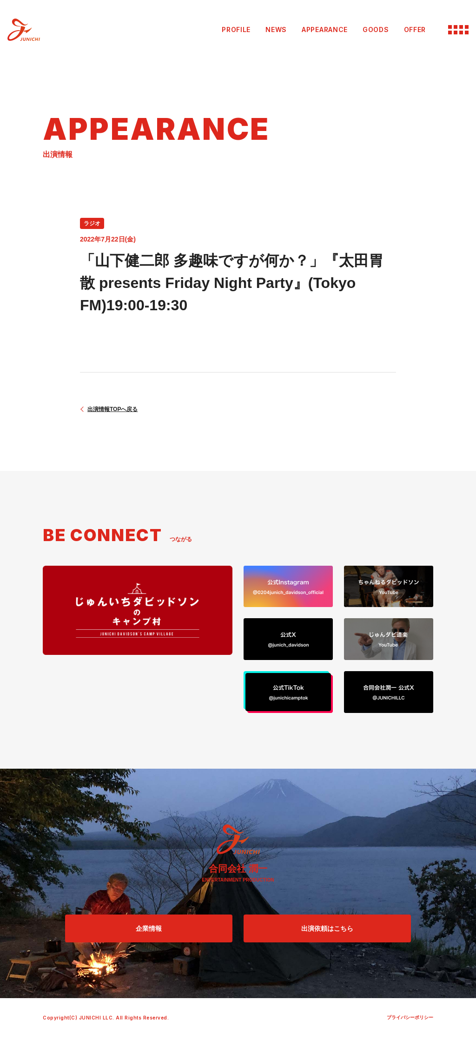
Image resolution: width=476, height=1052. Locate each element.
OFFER (415, 29)
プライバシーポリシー (410, 1017)
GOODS (376, 29)
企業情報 (149, 928)
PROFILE (236, 29)
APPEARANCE (325, 29)
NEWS (276, 29)
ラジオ (92, 223)
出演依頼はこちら (327, 928)
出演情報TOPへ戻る (112, 409)
